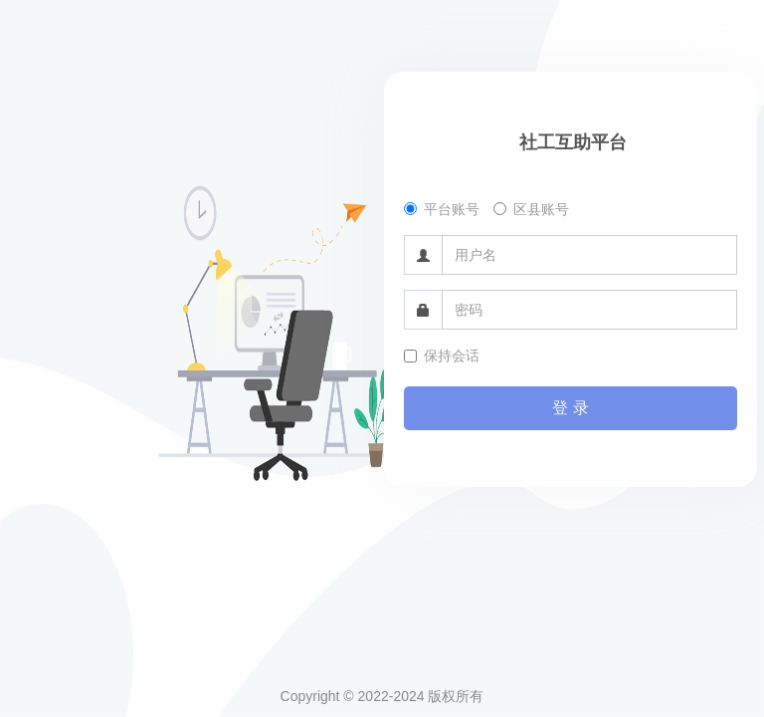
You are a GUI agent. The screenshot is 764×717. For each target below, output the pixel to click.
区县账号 (531, 209)
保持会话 (441, 355)
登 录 (570, 407)
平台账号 (441, 209)
